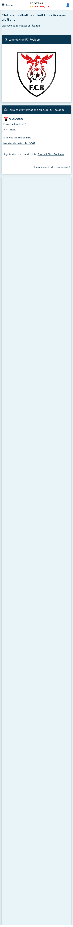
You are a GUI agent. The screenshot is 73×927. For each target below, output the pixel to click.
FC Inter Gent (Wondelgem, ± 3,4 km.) (30, 228)
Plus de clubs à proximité (17, 291)
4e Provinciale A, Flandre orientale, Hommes (26, 841)
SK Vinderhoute (44, 574)
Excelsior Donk (20, 351)
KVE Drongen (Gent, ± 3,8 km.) (26, 247)
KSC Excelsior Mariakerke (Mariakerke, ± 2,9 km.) (36, 215)
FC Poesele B (14, 435)
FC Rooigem (19, 358)
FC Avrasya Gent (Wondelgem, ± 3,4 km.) (32, 222)
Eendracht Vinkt (15, 518)
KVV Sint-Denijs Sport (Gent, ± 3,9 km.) (31, 253)
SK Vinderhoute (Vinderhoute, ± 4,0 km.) (32, 260)
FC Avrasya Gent (16, 405)
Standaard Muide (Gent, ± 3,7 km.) (28, 234)
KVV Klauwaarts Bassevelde (26, 344)
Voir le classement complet (18, 370)
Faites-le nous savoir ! (59, 167)
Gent (13, 129)
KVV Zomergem (15, 463)
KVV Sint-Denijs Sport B (48, 546)
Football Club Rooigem (51, 154)
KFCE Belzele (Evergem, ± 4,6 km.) (28, 266)
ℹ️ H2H (65, 411)
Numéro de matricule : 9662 (19, 143)
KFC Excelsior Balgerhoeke (49, 504)
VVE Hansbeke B (44, 477)
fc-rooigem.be (23, 137)
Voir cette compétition (16, 810)
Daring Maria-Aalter (17, 560)
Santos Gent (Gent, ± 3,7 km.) (26, 241)
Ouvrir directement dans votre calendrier (22, 786)
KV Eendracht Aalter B (47, 422)
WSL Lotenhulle (15, 532)
